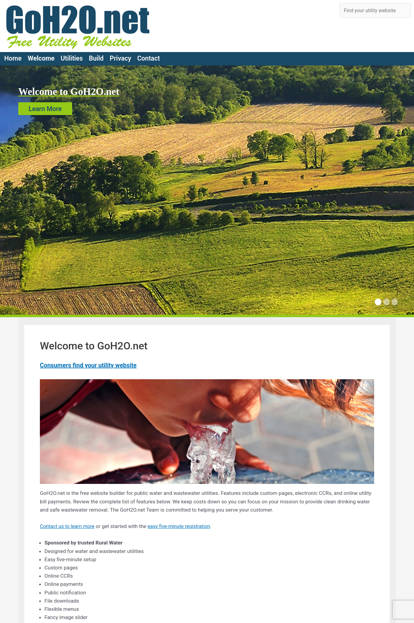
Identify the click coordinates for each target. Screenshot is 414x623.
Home (13, 56)
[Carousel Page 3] (394, 299)
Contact (148, 56)
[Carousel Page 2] (386, 299)
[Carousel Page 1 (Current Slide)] (378, 299)
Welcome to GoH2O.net (70, 89)
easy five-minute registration (182, 524)
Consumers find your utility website (88, 362)
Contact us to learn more (68, 524)
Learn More (45, 106)
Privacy (120, 56)
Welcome (41, 56)
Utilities (72, 56)
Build (96, 56)
